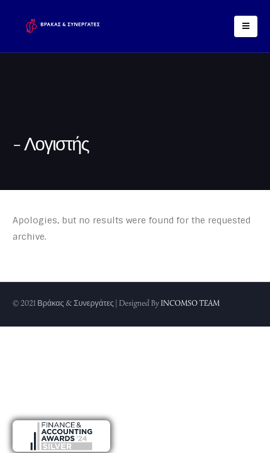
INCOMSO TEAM (190, 303)
